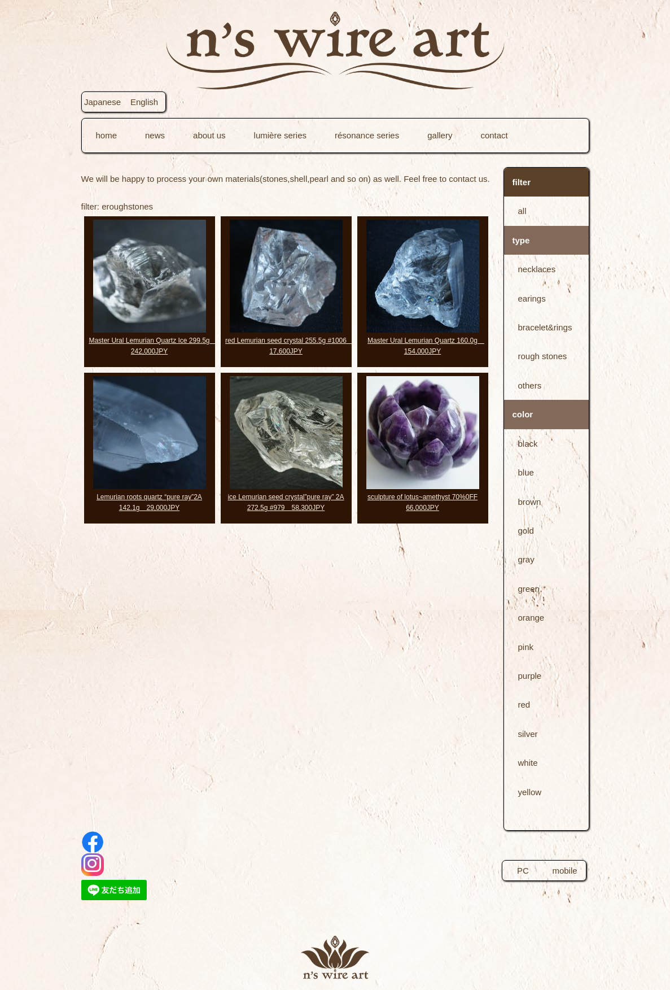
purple (530, 676)
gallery (439, 135)
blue (526, 472)
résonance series (367, 135)
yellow (530, 792)
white (528, 762)
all (522, 211)
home (106, 135)
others (530, 385)
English (144, 102)
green (529, 589)
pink (526, 647)
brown (529, 502)
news (155, 135)
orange (531, 617)
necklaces (537, 269)
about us (209, 135)
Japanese (102, 102)
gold (526, 530)
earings (532, 298)
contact (493, 135)
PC (523, 870)
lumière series (280, 135)
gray (526, 559)
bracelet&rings (545, 327)
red (524, 704)
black (528, 443)
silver (528, 734)
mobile (564, 870)
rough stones (542, 356)
